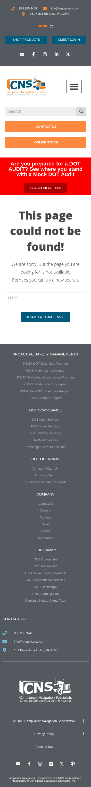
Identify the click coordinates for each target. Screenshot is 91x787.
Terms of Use (44, 746)
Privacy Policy (44, 734)
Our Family (46, 550)
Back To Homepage (45, 317)
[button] (74, 86)
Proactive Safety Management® (46, 354)
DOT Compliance (45, 410)
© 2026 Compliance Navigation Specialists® (44, 721)
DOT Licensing (45, 459)
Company (45, 494)
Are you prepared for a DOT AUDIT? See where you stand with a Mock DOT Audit (45, 169)
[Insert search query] (46, 297)
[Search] (81, 111)
